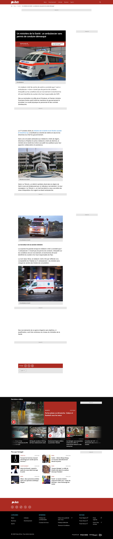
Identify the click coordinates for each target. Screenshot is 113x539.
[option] (19, 437)
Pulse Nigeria (83, 518)
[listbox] (56, 437)
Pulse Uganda (97, 518)
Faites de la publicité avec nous (65, 518)
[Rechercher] (100, 2)
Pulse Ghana (83, 521)
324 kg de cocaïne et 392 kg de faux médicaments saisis (38, 442)
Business (66, 2)
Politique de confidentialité (43, 518)
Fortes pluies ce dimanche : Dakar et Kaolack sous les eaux (59, 414)
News (45, 2)
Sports (72, 2)
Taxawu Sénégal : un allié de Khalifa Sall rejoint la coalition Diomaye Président (60, 470)
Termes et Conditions (64, 525)
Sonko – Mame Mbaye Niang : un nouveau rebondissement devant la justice (60, 459)
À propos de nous (44, 522)
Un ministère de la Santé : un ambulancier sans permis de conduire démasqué (38, 6)
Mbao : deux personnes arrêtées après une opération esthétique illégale (29, 480)
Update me (22, 370)
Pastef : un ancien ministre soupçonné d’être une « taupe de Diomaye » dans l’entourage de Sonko (60, 481)
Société (19, 6)
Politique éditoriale (63, 522)
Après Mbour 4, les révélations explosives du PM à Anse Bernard (19, 442)
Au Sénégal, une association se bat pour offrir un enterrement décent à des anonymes (74, 443)
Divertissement (52, 2)
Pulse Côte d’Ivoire (97, 523)
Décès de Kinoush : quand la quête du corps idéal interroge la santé (29, 470)
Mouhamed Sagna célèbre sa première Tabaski (55, 442)
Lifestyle (60, 2)
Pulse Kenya (83, 523)
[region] (56, 437)
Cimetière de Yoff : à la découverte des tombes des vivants (93, 442)
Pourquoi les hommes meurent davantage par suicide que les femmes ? (29, 459)
